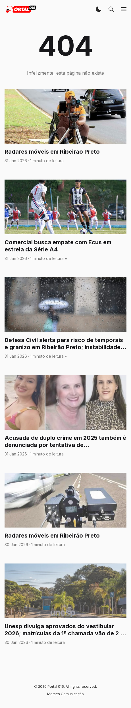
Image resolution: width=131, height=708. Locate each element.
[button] (98, 9)
